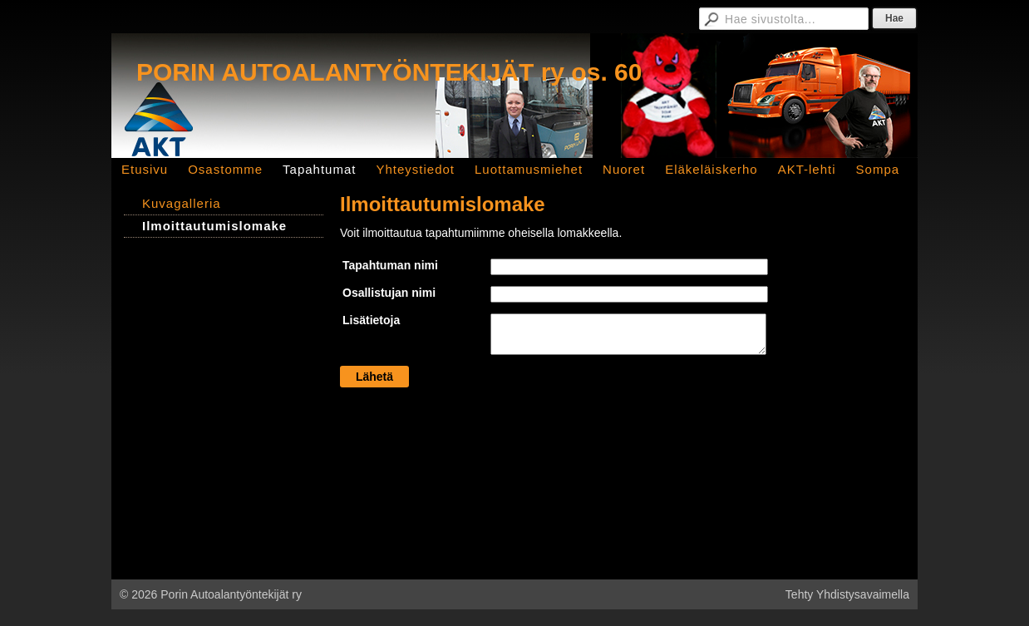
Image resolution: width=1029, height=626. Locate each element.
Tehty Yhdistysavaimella (847, 594)
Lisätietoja (371, 320)
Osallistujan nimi (389, 292)
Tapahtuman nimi (390, 265)
